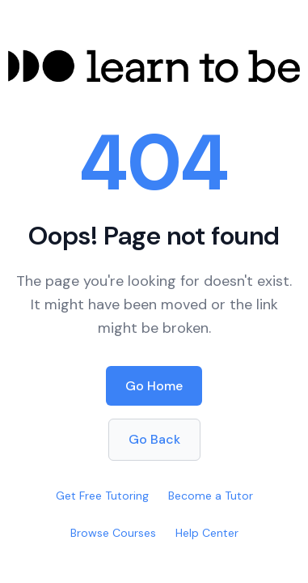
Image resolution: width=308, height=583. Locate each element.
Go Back (154, 439)
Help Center (206, 533)
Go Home (154, 385)
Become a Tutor (210, 495)
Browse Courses (113, 533)
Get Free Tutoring (102, 495)
